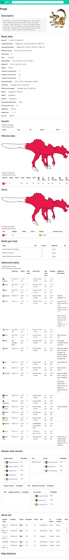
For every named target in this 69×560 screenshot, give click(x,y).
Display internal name (9, 175)
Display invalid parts (8, 173)
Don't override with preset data (11, 268)
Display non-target (8, 125)
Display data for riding (9, 266)
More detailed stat (8, 127)
